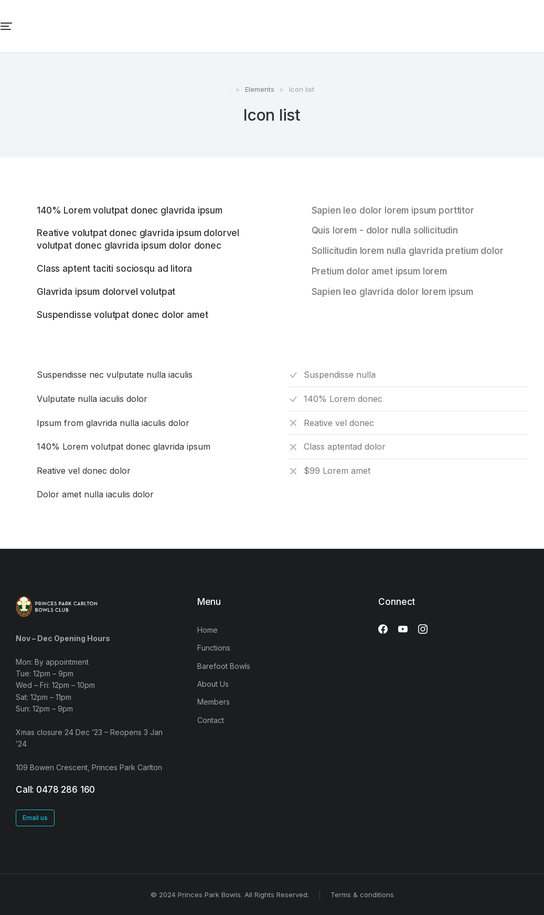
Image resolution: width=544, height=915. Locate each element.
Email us (35, 818)
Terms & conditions (362, 894)
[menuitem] (203, 26)
